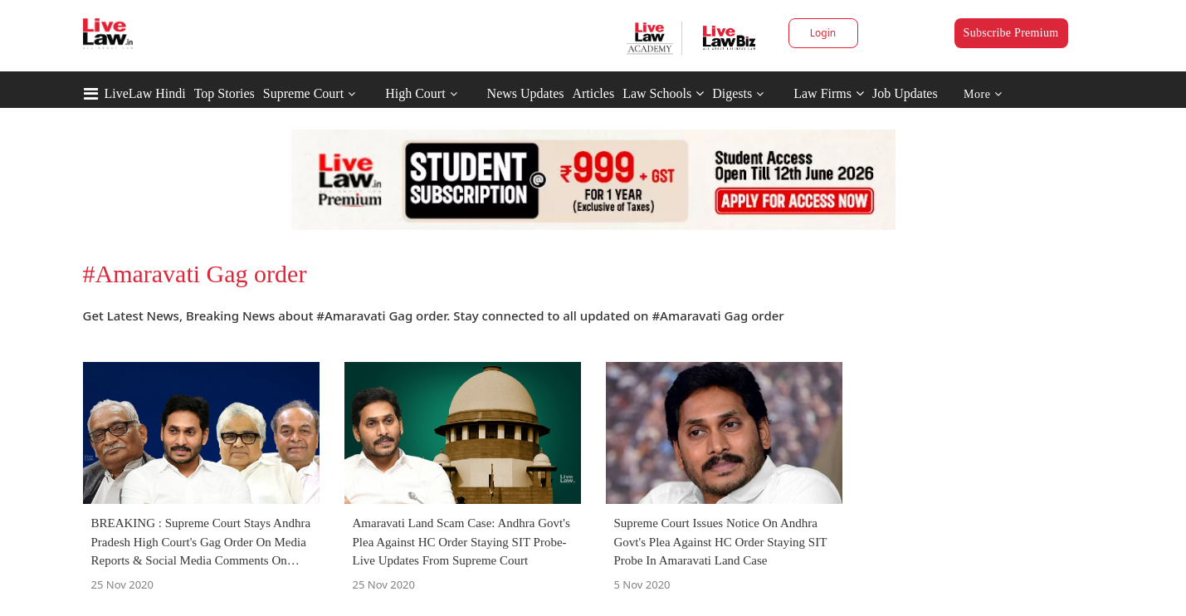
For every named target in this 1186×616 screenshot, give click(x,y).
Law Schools (663, 93)
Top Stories (224, 93)
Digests (732, 93)
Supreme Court (303, 93)
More (983, 94)
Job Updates (905, 93)
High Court (415, 93)
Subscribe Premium (1011, 33)
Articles (593, 93)
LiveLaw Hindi (145, 93)
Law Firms (828, 93)
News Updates (525, 93)
